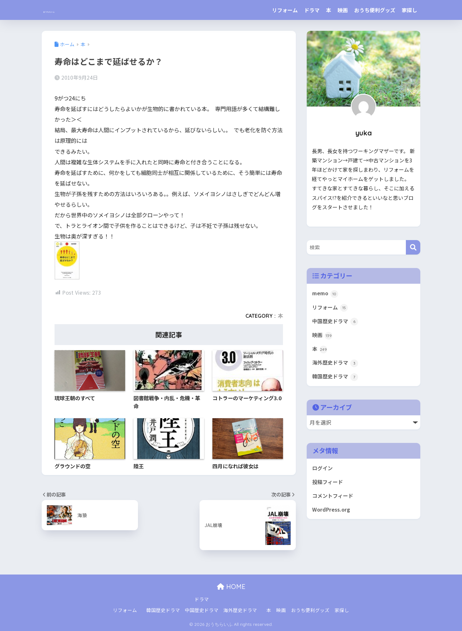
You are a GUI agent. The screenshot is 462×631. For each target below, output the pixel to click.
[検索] (413, 247)
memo (325, 294)
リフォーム (285, 10)
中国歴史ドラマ (336, 322)
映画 (343, 10)
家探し (409, 10)
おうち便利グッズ (374, 10)
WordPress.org (332, 515)
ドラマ (312, 10)
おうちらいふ (67, 9)
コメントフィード (334, 500)
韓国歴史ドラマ (336, 380)
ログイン (323, 472)
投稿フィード (328, 486)
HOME (231, 587)
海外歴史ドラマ (336, 365)
